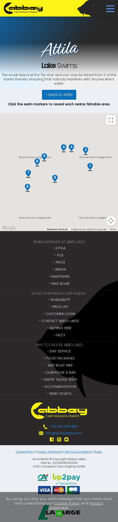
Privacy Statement (49, 452)
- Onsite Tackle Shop (59, 379)
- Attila (59, 248)
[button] (90, 166)
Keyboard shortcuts (57, 229)
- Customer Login (59, 313)
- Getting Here (59, 328)
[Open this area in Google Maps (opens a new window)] (9, 228)
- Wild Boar (59, 283)
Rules (98, 452)
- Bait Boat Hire (59, 365)
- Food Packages (59, 358)
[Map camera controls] (111, 220)
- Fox (59, 255)
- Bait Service (59, 351)
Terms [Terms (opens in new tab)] (113, 229)
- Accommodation (59, 386)
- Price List (59, 306)
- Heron (59, 269)
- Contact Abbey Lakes (59, 321)
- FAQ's (59, 335)
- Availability (59, 299)
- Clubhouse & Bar (59, 372)
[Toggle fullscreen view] (111, 120)
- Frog (59, 262)
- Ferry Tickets (59, 393)
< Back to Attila (59, 94)
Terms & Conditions (78, 452)
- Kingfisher (59, 276)
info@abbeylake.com (64, 433)
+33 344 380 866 (63, 426)
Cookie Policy (25, 452)
